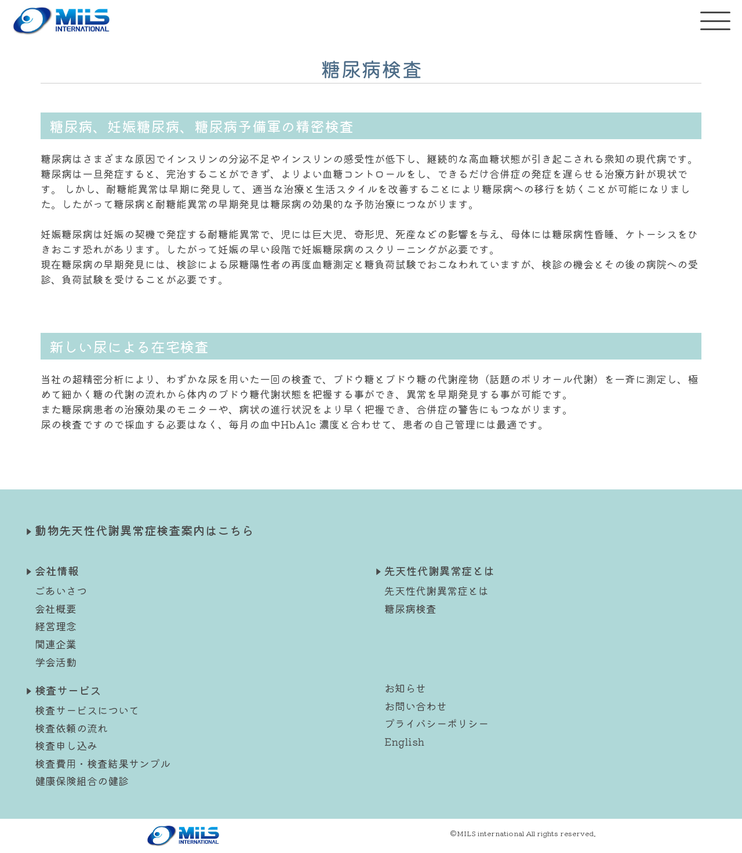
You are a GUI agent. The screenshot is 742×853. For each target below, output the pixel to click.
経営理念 (56, 625)
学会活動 (56, 661)
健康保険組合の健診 (82, 780)
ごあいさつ (61, 590)
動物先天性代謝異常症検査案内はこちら (144, 530)
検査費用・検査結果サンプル (102, 763)
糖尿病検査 (410, 608)
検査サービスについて (87, 709)
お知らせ (405, 687)
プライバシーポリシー (436, 723)
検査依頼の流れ (71, 727)
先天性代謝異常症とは (436, 590)
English (404, 741)
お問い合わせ (415, 705)
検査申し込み (66, 745)
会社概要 (56, 608)
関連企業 (56, 643)
